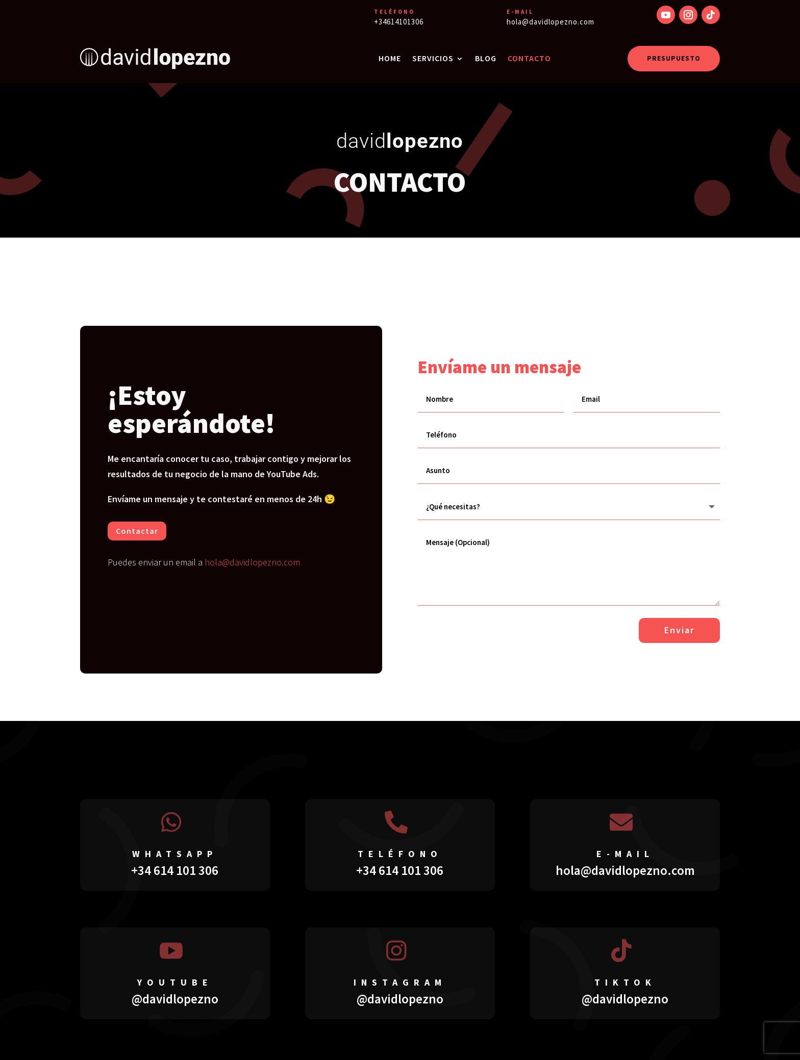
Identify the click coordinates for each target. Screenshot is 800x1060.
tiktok (625, 981)
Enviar (679, 629)
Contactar (137, 531)
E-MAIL (520, 11)
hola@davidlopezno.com (252, 562)
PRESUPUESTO (674, 58)
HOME (390, 58)
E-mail (625, 853)
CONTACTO (529, 58)
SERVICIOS (433, 58)
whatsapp (174, 853)
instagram (400, 981)
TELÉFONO (394, 11)
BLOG (485, 58)
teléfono (400, 853)
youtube (175, 981)
